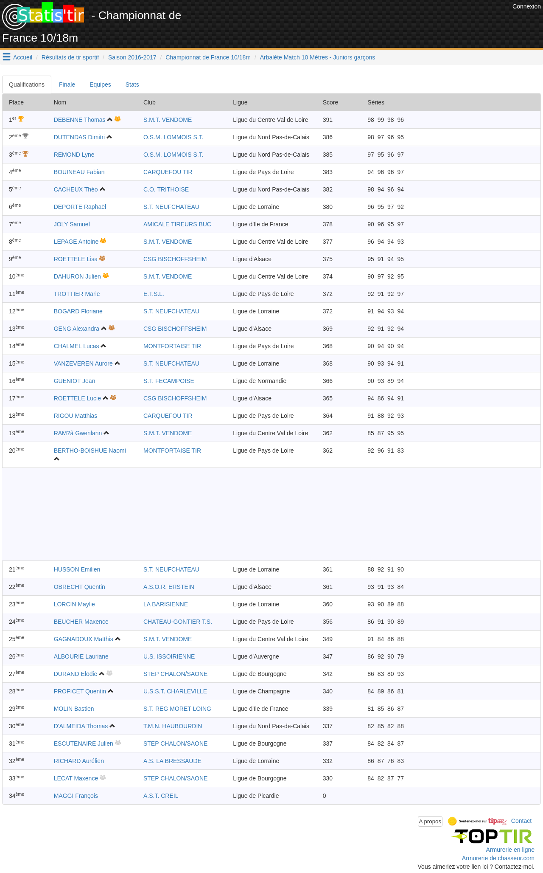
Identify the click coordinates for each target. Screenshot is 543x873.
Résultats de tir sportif (70, 57)
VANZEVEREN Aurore (83, 363)
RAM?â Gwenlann (78, 433)
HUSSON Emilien (77, 569)
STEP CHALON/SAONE (175, 673)
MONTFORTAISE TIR (172, 346)
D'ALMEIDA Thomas (81, 726)
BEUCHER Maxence (81, 621)
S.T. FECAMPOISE (168, 380)
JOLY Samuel (72, 224)
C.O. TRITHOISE (166, 189)
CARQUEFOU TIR (168, 172)
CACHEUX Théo (76, 189)
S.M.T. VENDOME (167, 119)
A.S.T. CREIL (160, 795)
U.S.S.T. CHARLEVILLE (175, 691)
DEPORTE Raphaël (80, 206)
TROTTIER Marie (77, 293)
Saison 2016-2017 (132, 57)
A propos (430, 821)
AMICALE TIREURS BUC (177, 224)
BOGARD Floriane (78, 311)
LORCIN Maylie (74, 604)
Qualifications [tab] (27, 84)
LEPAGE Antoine (76, 241)
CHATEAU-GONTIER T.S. (177, 621)
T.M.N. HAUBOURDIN (172, 726)
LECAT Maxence (76, 778)
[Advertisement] (356, 21)
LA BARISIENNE (165, 604)
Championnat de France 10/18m (208, 57)
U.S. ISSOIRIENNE (169, 656)
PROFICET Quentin (80, 691)
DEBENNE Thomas (80, 119)
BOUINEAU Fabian (79, 172)
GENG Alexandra (76, 328)
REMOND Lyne (74, 154)
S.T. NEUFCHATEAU (171, 206)
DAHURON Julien (77, 276)
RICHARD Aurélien (79, 761)
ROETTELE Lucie (77, 398)
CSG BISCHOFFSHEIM (175, 259)
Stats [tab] (132, 84)
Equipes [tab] (100, 84)
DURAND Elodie (76, 673)
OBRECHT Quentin (79, 586)
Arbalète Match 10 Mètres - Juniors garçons (317, 57)
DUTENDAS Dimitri (79, 137)
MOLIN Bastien (74, 708)
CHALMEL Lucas (76, 346)
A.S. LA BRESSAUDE (172, 761)
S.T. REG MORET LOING (177, 708)
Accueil (22, 57)
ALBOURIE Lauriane (81, 656)
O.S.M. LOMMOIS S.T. (173, 137)
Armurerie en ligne (510, 849)
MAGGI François (76, 795)
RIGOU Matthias (76, 415)
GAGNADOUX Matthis (83, 639)
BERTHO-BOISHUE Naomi (90, 450)
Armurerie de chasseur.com (498, 858)
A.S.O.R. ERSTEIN (168, 586)
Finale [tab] (67, 84)
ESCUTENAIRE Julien (83, 743)
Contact (521, 820)
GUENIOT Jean (74, 380)
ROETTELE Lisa (76, 259)
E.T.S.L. (153, 293)
